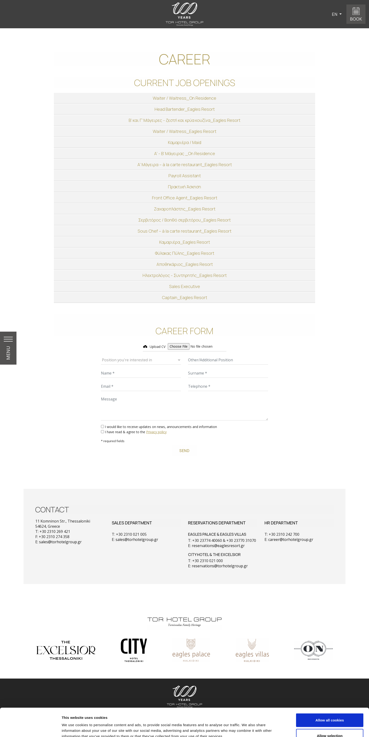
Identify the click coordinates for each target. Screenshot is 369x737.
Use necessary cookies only (329, 724)
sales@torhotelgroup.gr (60, 541)
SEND (184, 450)
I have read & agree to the (136, 432)
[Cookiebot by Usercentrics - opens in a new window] (30, 727)
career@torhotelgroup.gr (290, 539)
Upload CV (157, 346)
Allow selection (329, 709)
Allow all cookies (330, 694)
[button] (184, 98)
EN (335, 14)
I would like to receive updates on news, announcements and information (161, 426)
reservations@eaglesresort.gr (218, 545)
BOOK (356, 19)
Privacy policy (156, 432)
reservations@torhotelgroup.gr (220, 565)
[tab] (184, 98)
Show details (247, 725)
